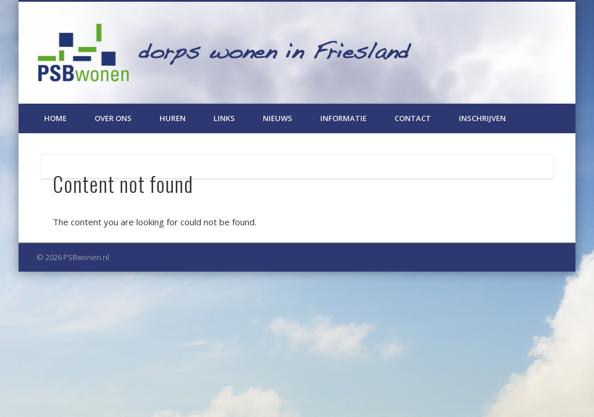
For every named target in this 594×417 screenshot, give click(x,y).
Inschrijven (482, 118)
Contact (412, 118)
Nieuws (277, 118)
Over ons (113, 118)
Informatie (343, 118)
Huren (173, 118)
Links (224, 118)
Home (55, 118)
